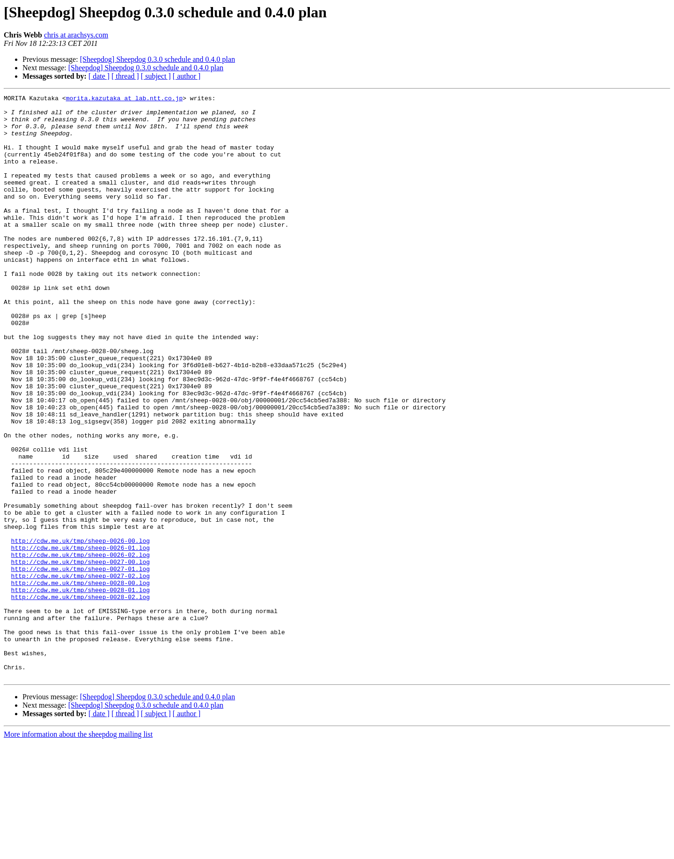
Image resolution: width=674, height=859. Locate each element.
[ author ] (187, 76)
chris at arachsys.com (76, 35)
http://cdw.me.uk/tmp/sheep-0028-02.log (80, 698)
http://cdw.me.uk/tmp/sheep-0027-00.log (80, 656)
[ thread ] (125, 76)
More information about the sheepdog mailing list (78, 851)
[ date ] (99, 76)
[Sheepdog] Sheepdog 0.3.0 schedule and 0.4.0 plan (157, 59)
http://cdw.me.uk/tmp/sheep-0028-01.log (80, 689)
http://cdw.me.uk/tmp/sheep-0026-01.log (80, 639)
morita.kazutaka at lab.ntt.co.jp (124, 99)
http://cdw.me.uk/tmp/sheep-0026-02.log (80, 647)
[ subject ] (156, 76)
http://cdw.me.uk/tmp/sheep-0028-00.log (80, 681)
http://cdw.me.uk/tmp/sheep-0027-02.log (80, 672)
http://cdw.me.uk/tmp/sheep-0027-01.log (80, 664)
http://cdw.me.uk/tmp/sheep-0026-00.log (80, 630)
